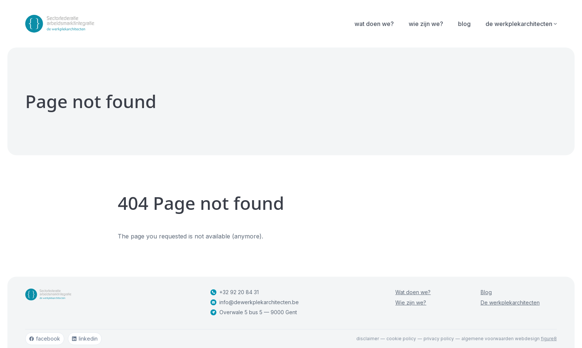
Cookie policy (401, 338)
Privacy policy (439, 338)
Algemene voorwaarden (487, 338)
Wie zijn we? (426, 23)
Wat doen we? (374, 23)
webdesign (536, 338)
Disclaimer (367, 338)
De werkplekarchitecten (510, 302)
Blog (464, 23)
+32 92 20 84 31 (234, 292)
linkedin (85, 338)
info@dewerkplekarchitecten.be (254, 302)
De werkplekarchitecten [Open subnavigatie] (521, 23)
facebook (44, 338)
